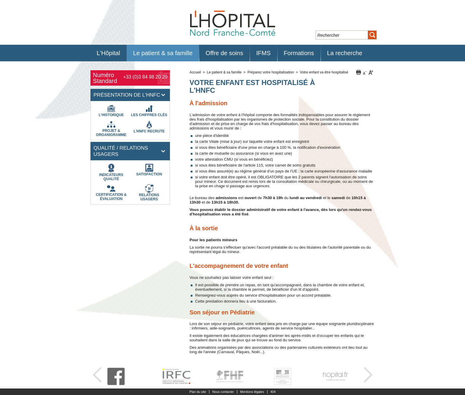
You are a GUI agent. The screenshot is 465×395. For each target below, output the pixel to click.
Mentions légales (252, 392)
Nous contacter (223, 392)
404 (273, 392)
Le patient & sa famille (224, 72)
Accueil (195, 72)
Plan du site (197, 392)
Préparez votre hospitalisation (270, 72)
